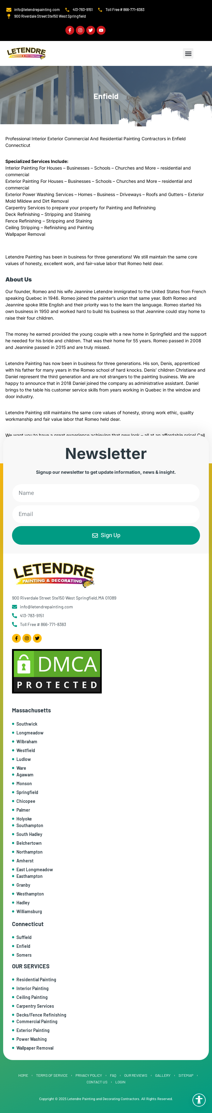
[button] (188, 53)
